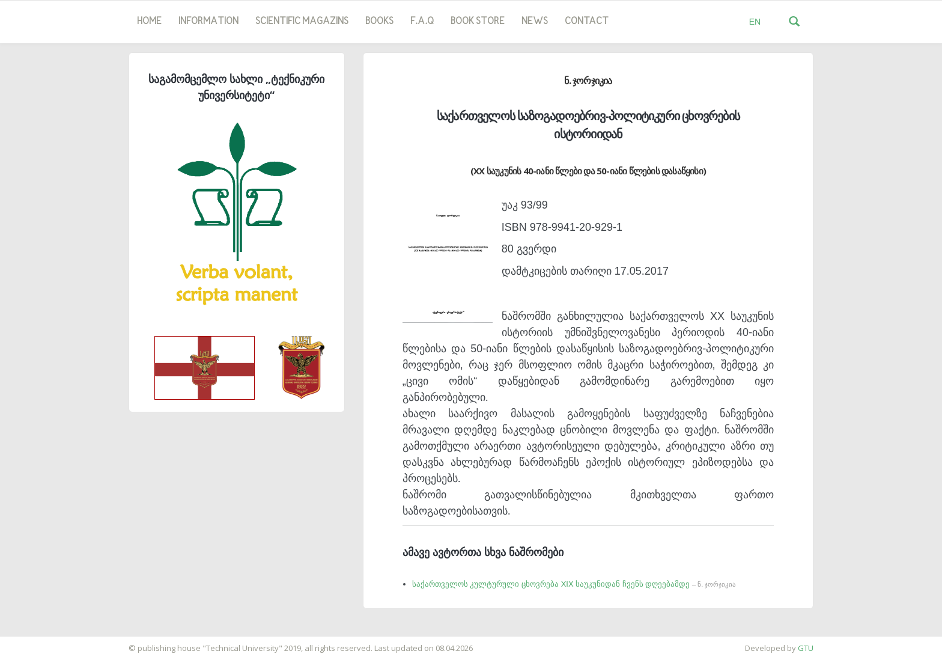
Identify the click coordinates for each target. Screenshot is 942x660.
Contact (587, 22)
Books (379, 22)
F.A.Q (422, 22)
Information (208, 22)
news (534, 22)
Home (149, 22)
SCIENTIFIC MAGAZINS (301, 22)
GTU (805, 648)
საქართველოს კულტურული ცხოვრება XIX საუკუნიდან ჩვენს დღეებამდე (574, 583)
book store (478, 22)
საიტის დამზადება (35, 642)
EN (755, 21)
